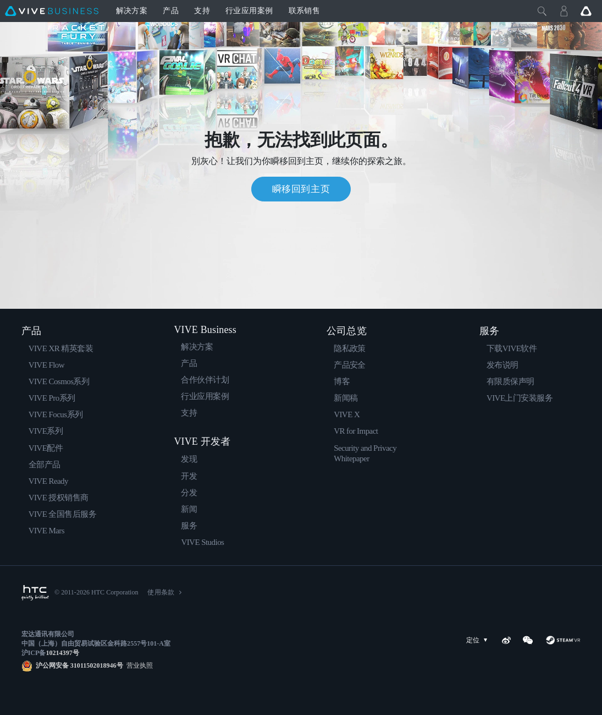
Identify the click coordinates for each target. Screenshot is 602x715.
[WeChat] (528, 640)
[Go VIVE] (586, 11)
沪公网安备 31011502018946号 (79, 665)
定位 (478, 640)
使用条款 (160, 592)
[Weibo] (506, 640)
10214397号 (62, 653)
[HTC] (35, 593)
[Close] (542, 11)
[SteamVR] (563, 640)
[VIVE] (51, 11)
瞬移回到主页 (301, 189)
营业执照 (138, 665)
